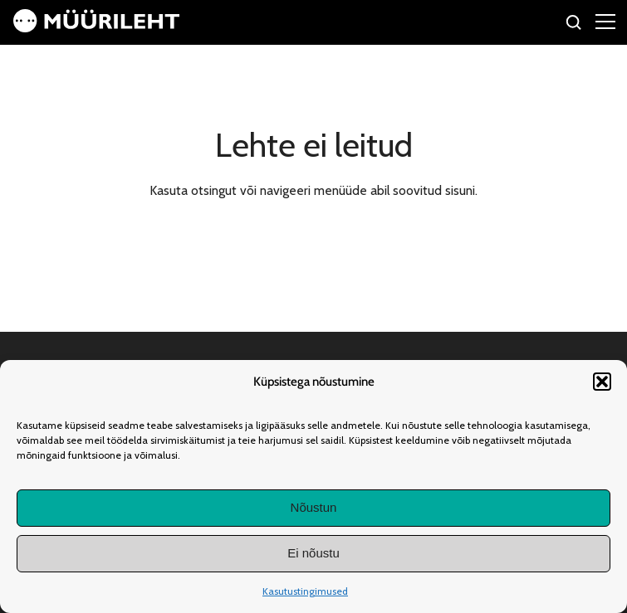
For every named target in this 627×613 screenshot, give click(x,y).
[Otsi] (574, 24)
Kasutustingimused (305, 591)
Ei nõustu (313, 553)
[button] (602, 381)
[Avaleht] (96, 28)
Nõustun (314, 507)
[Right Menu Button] (605, 20)
